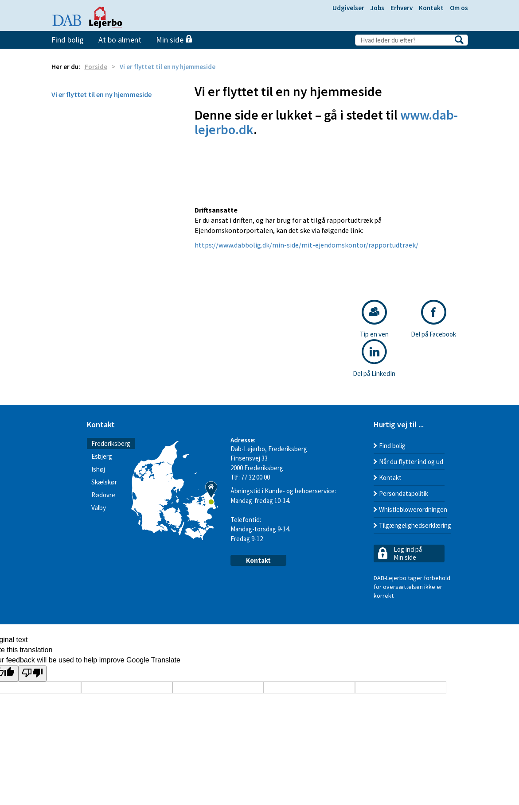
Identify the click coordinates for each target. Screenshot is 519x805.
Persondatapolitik (403, 493)
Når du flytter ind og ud (411, 461)
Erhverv (401, 8)
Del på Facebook (433, 319)
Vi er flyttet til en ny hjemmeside (101, 94)
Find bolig (67, 40)
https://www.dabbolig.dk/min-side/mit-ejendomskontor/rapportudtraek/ (306, 244)
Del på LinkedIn (374, 358)
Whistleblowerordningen (413, 509)
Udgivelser (348, 8)
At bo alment (119, 40)
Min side (174, 40)
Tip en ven (374, 319)
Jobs (377, 8)
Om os (459, 8)
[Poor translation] (32, 674)
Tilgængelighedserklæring (415, 525)
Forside (96, 66)
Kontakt (431, 8)
